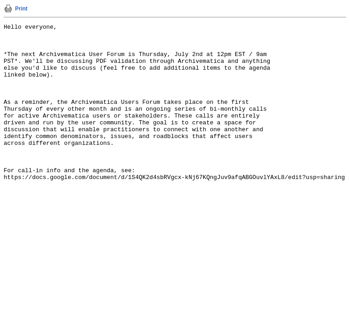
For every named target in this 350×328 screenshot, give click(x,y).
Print (21, 8)
